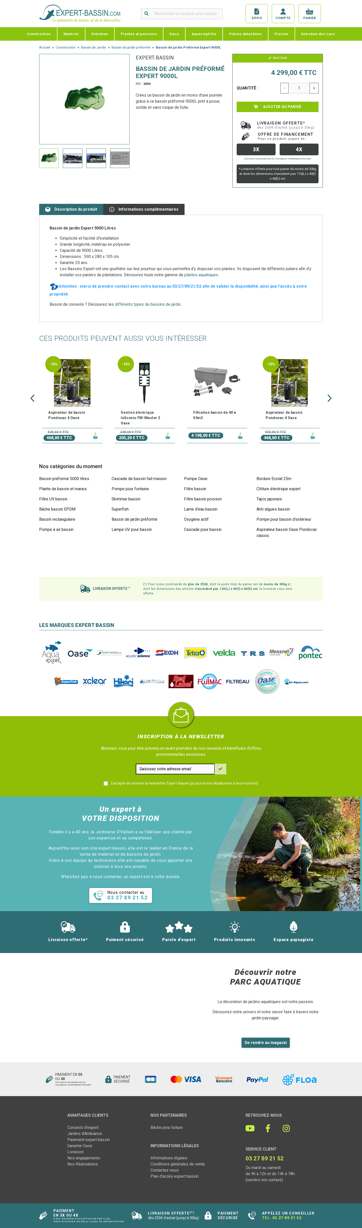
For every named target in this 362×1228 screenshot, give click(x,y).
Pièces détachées (245, 34)
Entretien (100, 34)
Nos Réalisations (82, 1164)
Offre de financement (286, 136)
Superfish (120, 509)
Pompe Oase (195, 478)
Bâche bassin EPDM (57, 509)
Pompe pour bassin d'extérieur (284, 519)
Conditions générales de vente (177, 1164)
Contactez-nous (164, 1170)
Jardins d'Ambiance (84, 1133)
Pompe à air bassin (56, 529)
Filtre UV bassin (53, 499)
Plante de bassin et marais (63, 488)
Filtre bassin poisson (203, 499)
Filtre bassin (195, 488)
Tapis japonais (269, 499)
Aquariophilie (204, 34)
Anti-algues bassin (273, 509)
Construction (39, 34)
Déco (174, 34)
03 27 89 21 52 (287, 1218)
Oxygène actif (196, 519)
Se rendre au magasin (266, 1042)
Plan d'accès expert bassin (174, 1176)
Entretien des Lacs (318, 34)
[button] (32, 398)
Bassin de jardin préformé (134, 519)
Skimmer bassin (126, 499)
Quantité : (248, 88)
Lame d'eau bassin (200, 509)
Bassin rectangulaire (57, 519)
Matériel (71, 34)
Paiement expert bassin (88, 1139)
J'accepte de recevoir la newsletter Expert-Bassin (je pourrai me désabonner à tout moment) (184, 783)
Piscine (282, 34)
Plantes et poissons (139, 34)
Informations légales (168, 1158)
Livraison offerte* (286, 125)
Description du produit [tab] (71, 209)
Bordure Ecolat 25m (274, 478)
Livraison (75, 1151)
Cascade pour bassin (202, 529)
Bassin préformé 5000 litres (64, 478)
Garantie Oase (79, 1145)
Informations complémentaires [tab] (143, 209)
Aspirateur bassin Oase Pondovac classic (287, 532)
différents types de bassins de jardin (148, 304)
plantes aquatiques (201, 274)
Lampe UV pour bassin (132, 529)
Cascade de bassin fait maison (139, 478)
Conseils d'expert (83, 1127)
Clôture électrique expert (278, 488)
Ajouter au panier (277, 107)
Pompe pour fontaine (130, 488)
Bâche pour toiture (166, 1127)
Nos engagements (83, 1158)
